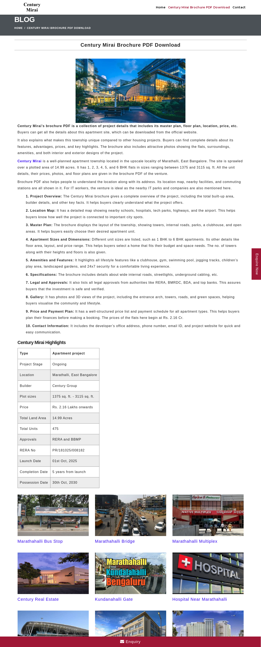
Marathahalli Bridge (115, 541)
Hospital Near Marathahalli (199, 599)
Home (160, 7)
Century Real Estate (38, 599)
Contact (239, 7)
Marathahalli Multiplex (194, 541)
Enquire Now (257, 264)
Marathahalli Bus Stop (40, 541)
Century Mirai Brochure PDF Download (199, 7)
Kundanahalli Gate (114, 599)
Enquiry (130, 641)
